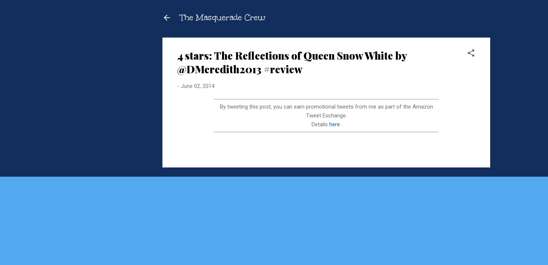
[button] (471, 54)
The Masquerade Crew (223, 17)
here (334, 124)
